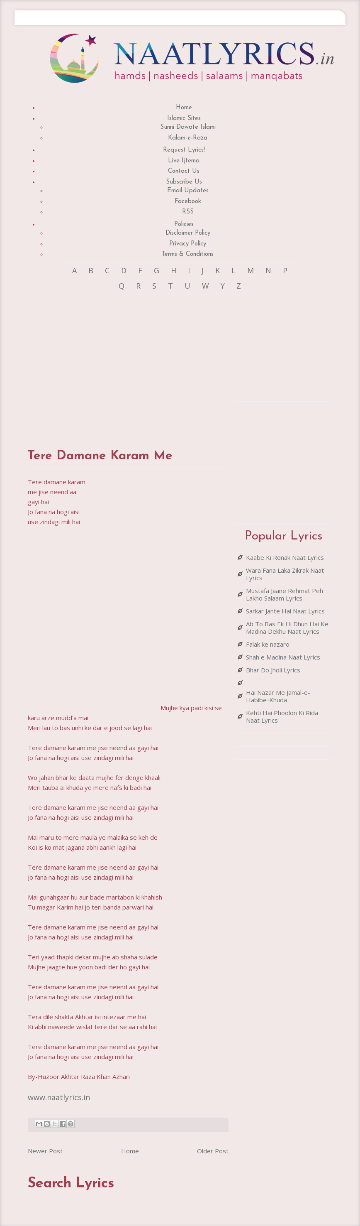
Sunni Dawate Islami (188, 127)
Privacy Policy (187, 244)
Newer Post (45, 1151)
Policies (184, 224)
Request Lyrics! (184, 150)
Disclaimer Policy (187, 233)
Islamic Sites (184, 118)
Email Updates (188, 191)
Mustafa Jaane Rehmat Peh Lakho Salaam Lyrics (284, 594)
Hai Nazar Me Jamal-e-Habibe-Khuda (278, 696)
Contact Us (183, 171)
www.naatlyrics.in (59, 1097)
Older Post (213, 1151)
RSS (188, 212)
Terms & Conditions (188, 254)
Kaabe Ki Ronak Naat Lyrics (285, 557)
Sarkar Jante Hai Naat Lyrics (285, 611)
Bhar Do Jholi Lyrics (273, 670)
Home (184, 108)
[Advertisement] (174, 364)
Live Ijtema (183, 161)
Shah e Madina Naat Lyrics (283, 657)
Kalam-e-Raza (187, 138)
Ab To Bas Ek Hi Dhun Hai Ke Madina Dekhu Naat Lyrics (287, 627)
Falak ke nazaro (267, 644)
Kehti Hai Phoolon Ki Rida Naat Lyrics (282, 716)
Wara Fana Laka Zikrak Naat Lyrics (285, 573)
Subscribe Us (184, 182)
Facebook (188, 202)
